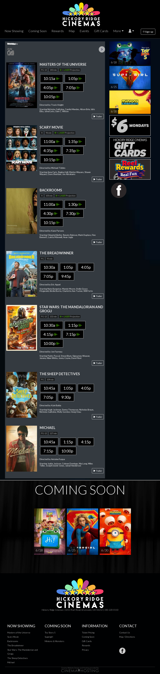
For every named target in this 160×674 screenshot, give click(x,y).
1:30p (75, 204)
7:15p (73, 334)
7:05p (73, 87)
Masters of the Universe (18, 632)
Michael (11, 662)
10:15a (51, 78)
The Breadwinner (15, 645)
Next (102, 49)
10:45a (49, 388)
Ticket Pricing (88, 632)
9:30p (66, 397)
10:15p (51, 159)
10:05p (51, 96)
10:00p (51, 343)
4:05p (50, 87)
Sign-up (148, 31)
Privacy (85, 649)
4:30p (50, 213)
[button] (131, 31)
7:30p (73, 213)
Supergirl (49, 636)
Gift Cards (101, 31)
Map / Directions (127, 636)
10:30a (49, 267)
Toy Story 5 (50, 632)
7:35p (73, 150)
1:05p (75, 78)
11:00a (51, 141)
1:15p (75, 325)
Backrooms (12, 641)
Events (84, 31)
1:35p (75, 141)
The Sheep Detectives (17, 658)
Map (72, 31)
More (117, 31)
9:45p (66, 276)
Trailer (98, 116)
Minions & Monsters (54, 641)
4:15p (50, 334)
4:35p (50, 150)
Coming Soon (37, 31)
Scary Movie (13, 636)
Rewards (58, 31)
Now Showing (14, 31)
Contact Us (124, 632)
